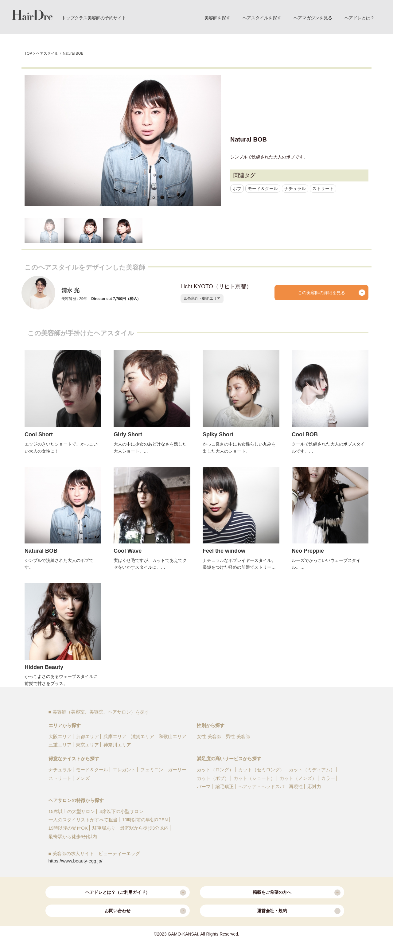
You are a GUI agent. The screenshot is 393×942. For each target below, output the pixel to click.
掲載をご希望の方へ (296, 892)
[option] (123, 140)
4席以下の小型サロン (121, 811)
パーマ (204, 786)
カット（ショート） (254, 778)
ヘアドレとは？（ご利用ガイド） (135, 892)
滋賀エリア (142, 736)
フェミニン (151, 769)
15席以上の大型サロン (72, 811)
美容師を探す (217, 17)
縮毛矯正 (224, 786)
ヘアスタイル (47, 53)
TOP (28, 53)
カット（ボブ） (213, 778)
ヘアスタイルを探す (262, 17)
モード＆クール (263, 188)
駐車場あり (103, 828)
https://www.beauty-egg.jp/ (76, 860)
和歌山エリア (172, 736)
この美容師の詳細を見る (331, 292)
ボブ (237, 188)
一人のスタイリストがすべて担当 (83, 819)
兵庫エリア (114, 736)
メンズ (83, 778)
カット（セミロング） (261, 769)
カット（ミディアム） (312, 769)
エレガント (124, 769)
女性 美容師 (209, 736)
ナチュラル (295, 188)
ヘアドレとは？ (359, 17)
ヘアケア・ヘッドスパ (261, 786)
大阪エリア (60, 736)
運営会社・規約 (298, 911)
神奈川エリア (117, 744)
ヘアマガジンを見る (313, 17)
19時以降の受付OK (68, 828)
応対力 (314, 786)
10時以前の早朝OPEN (145, 819)
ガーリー (177, 769)
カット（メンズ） (298, 778)
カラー (328, 778)
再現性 (296, 786)
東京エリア (87, 744)
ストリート (323, 188)
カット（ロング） (215, 769)
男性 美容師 (238, 736)
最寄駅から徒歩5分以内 (73, 836)
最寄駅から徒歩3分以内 (144, 828)
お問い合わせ (145, 911)
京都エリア (87, 736)
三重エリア (60, 744)
